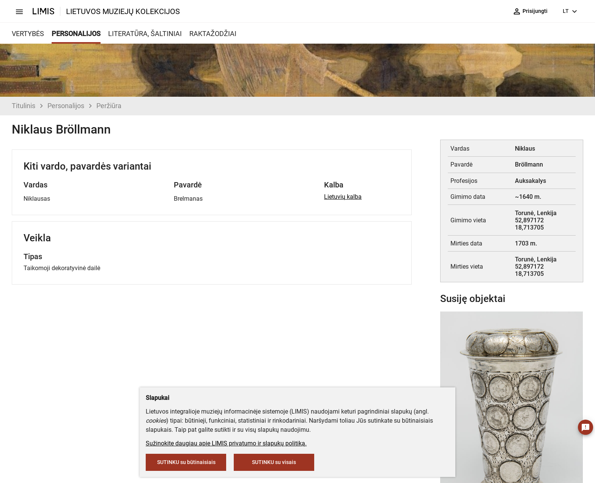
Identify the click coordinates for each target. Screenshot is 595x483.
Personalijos (65, 106)
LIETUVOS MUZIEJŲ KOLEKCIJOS (123, 11)
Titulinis (23, 106)
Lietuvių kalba (343, 196)
